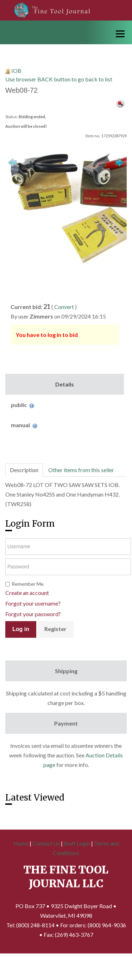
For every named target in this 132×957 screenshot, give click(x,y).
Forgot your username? (33, 603)
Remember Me (28, 584)
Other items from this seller (81, 469)
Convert (64, 306)
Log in (20, 629)
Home (21, 843)
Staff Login (77, 843)
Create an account (27, 592)
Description (24, 469)
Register (55, 628)
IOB (16, 70)
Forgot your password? (33, 614)
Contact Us (46, 843)
